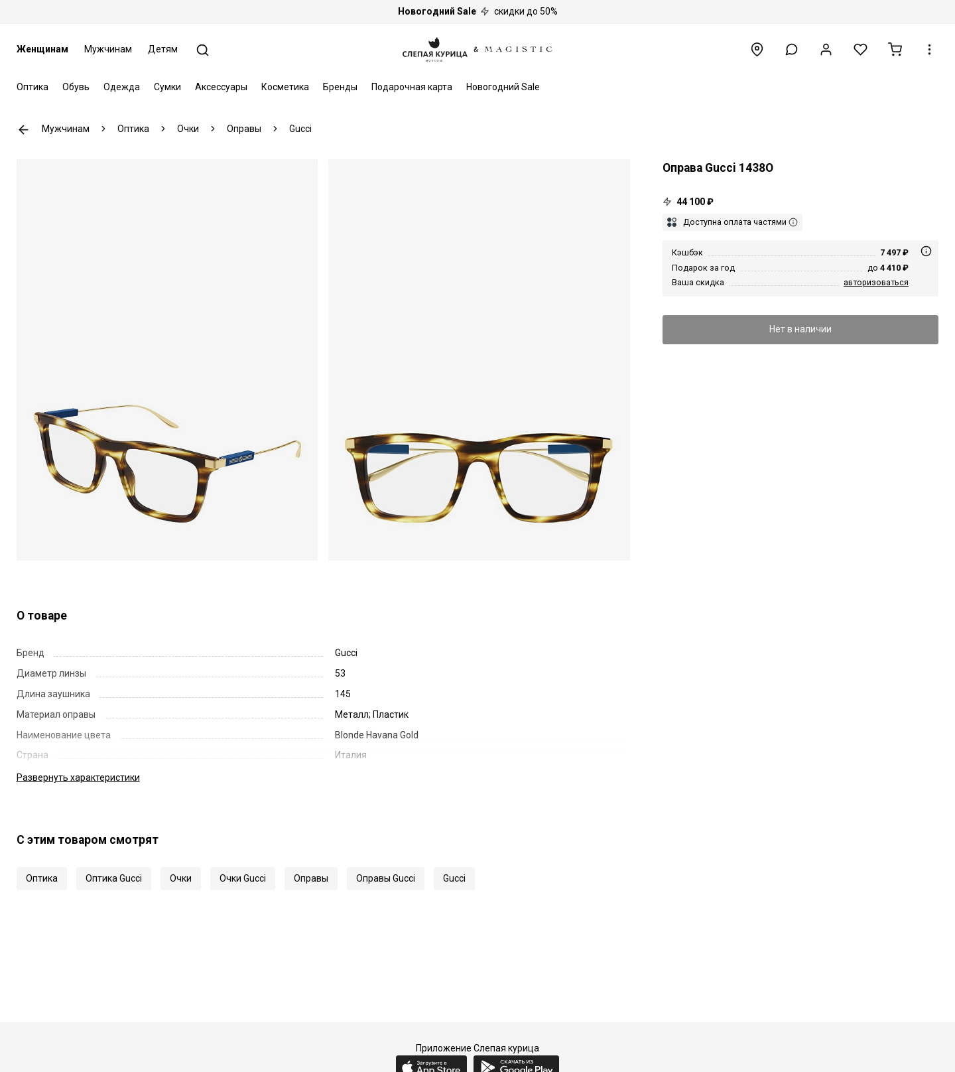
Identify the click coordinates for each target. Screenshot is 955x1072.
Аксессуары (221, 87)
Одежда (121, 87)
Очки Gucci (243, 878)
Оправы (311, 878)
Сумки (167, 87)
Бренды (340, 87)
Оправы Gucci (385, 878)
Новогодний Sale (503, 87)
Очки (181, 878)
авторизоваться (876, 282)
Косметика (285, 87)
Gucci (454, 878)
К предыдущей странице (24, 130)
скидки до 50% (478, 11)
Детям (163, 49)
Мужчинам (108, 49)
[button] (791, 49)
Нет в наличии (800, 329)
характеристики (78, 777)
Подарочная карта (411, 87)
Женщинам (42, 49)
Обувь (76, 87)
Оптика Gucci (114, 878)
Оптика (32, 87)
